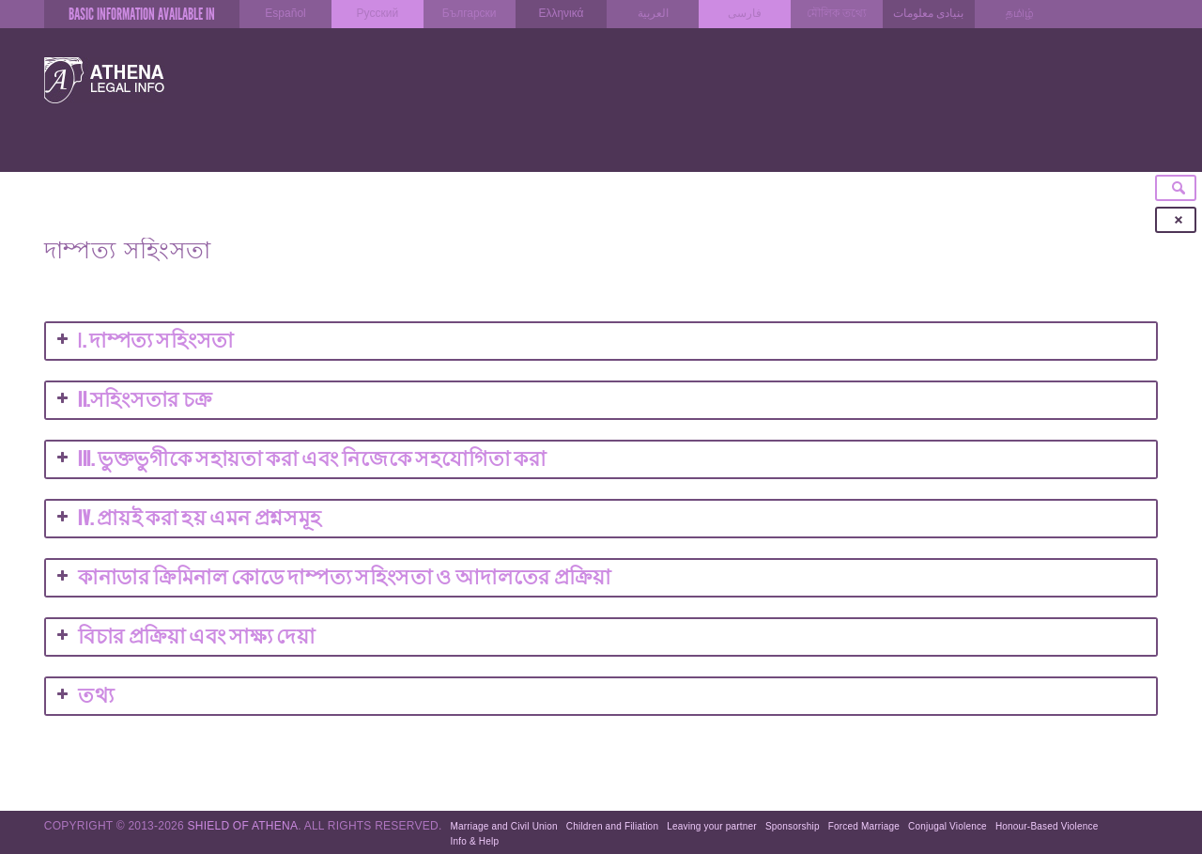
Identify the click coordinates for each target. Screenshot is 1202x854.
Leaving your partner (712, 826)
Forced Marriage (864, 826)
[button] (601, 400)
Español (285, 13)
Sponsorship (792, 826)
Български (469, 13)
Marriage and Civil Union (504, 826)
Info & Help (475, 841)
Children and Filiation (612, 826)
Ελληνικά (560, 13)
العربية (653, 13)
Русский (378, 13)
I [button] (144, 341)
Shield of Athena (243, 825)
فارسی (745, 13)
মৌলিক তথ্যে (836, 13)
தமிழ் (1020, 13)
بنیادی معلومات (928, 13)
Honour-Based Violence (1047, 826)
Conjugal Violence (947, 826)
